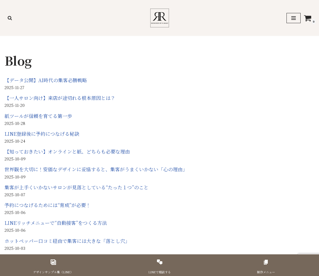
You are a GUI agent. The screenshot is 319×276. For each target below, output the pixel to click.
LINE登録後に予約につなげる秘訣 (42, 133)
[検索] (10, 18)
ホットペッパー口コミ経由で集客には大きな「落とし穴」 (67, 240)
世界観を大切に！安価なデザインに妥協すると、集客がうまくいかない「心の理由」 (96, 169)
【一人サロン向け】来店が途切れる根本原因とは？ (60, 98)
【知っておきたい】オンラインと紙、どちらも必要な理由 (67, 151)
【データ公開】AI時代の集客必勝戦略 (46, 80)
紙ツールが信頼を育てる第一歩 (38, 116)
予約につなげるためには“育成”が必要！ (48, 205)
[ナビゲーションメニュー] (293, 18)
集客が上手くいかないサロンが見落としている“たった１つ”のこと (77, 187)
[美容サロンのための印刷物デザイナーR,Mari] (159, 17)
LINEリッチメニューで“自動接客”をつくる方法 (56, 222)
